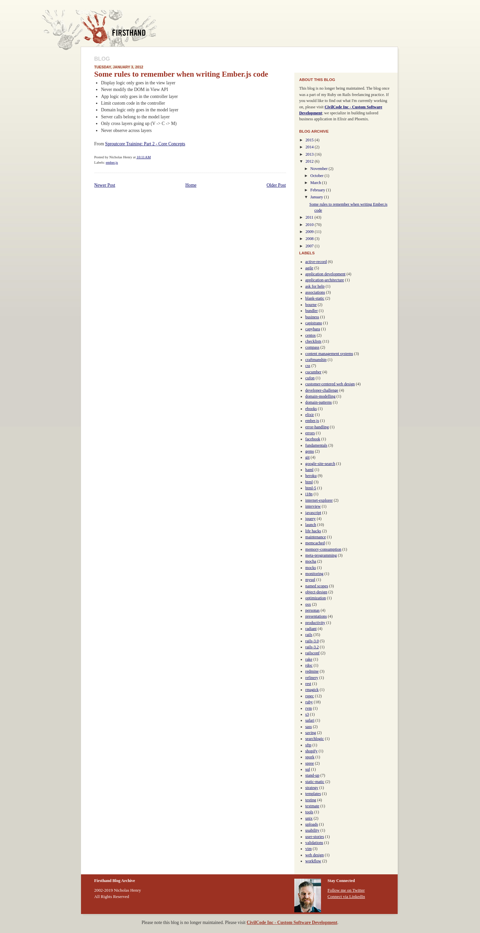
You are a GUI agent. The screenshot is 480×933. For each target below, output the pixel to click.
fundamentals (316, 445)
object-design (316, 592)
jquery (310, 518)
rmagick (312, 689)
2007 (310, 246)
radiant (311, 628)
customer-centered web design (330, 384)
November (319, 168)
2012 (310, 161)
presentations (316, 616)
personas (312, 610)
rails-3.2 (312, 647)
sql (307, 769)
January (317, 197)
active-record (316, 261)
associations (315, 292)
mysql (310, 579)
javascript (313, 512)
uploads (311, 824)
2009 (310, 231)
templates (313, 793)
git (307, 457)
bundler (311, 310)
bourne (311, 304)
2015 (310, 140)
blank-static (314, 298)
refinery (311, 677)
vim (308, 848)
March (316, 182)
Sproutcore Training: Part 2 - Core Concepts (145, 143)
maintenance (315, 537)
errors (310, 433)
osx (308, 604)
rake (308, 659)
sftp (308, 745)
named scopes (316, 586)
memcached (315, 543)
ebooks (311, 408)
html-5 (310, 488)
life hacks (313, 531)
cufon (310, 378)
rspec (309, 696)
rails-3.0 (312, 641)
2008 (310, 238)
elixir (309, 414)
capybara (312, 329)
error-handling (317, 427)
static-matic (314, 781)
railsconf (312, 653)
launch (310, 524)
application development (325, 274)
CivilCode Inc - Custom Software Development (292, 922)
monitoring (314, 573)
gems (309, 451)
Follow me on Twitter (346, 890)
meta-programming (321, 555)
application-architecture (324, 280)
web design (314, 855)
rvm (308, 708)
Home (190, 185)
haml (309, 469)
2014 (310, 147)
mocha (310, 561)
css (307, 365)
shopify (311, 751)
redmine (312, 671)
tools (309, 812)
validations (314, 842)
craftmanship (316, 359)
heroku (311, 475)
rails (308, 634)
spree (309, 763)
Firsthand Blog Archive (117, 30)
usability (312, 830)
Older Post (276, 185)
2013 (310, 154)
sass (308, 726)
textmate (312, 806)
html (309, 482)
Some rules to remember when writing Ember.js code (181, 74)
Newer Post (104, 185)
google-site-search (320, 463)
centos (310, 335)
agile (309, 268)
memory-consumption (323, 549)
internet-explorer (319, 500)
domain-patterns (318, 402)
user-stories (314, 836)
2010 (310, 224)
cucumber (313, 372)
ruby (309, 702)
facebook (312, 439)
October (317, 175)
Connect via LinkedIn (346, 896)
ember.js (112, 162)
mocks (310, 567)
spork (309, 757)
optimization (315, 598)
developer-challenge (321, 390)
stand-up (312, 775)
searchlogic (314, 738)
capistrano (313, 323)
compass (312, 347)
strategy (311, 787)
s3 (307, 714)
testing (310, 800)
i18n (309, 494)
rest (308, 683)
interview (313, 506)
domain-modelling (320, 396)
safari (309, 720)
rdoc (309, 665)
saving (310, 732)
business (312, 317)
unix (309, 818)
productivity (315, 622)
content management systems (329, 353)
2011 (309, 217)
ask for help (315, 286)
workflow (313, 861)
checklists (313, 341)
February (318, 190)
